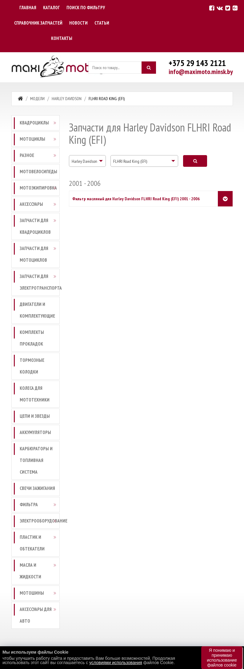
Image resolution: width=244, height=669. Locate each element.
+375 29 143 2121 (197, 62)
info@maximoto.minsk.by (201, 71)
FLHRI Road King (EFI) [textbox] (130, 161)
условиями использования (115, 662)
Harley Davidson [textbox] (84, 161)
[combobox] (87, 161)
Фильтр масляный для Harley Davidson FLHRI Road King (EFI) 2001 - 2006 (136, 198)
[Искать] (149, 67)
